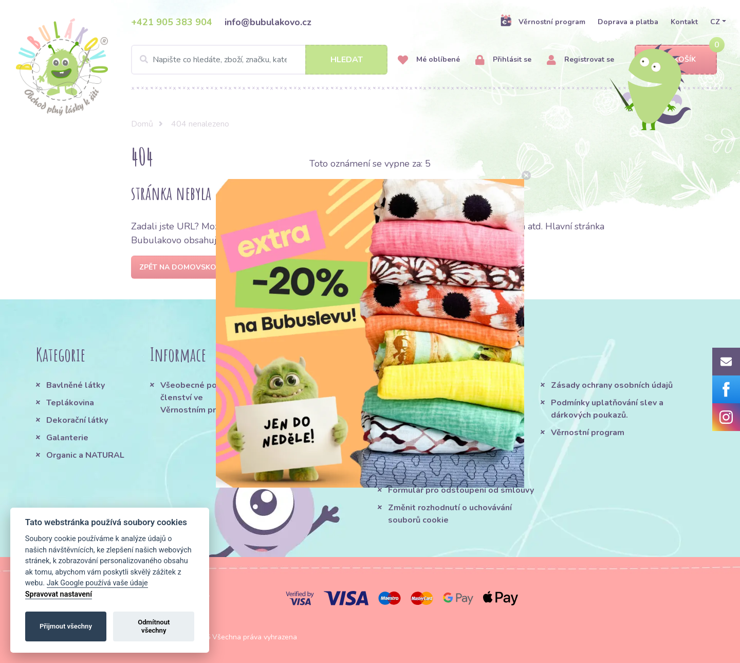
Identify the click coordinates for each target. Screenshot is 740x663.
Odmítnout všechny (154, 626)
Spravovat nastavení (58, 594)
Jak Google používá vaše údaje (97, 583)
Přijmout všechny (66, 626)
